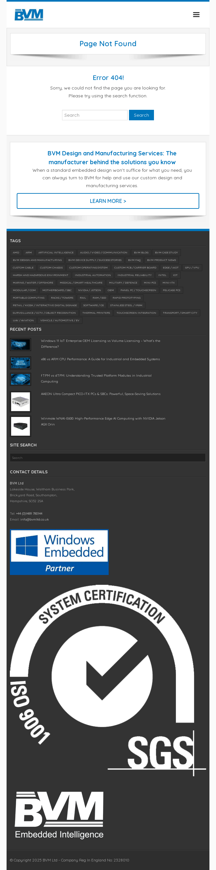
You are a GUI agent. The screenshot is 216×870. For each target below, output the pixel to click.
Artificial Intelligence (56, 252)
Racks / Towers (62, 297)
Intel (162, 275)
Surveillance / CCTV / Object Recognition (44, 312)
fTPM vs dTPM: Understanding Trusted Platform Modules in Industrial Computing (96, 378)
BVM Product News (161, 260)
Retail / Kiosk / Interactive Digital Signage (45, 305)
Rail (83, 297)
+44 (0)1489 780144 (29, 513)
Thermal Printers (96, 312)
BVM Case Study (166, 252)
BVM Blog (141, 252)
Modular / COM (24, 290)
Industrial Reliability (135, 275)
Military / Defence (123, 282)
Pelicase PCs (171, 290)
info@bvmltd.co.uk (34, 519)
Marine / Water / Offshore (33, 282)
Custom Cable (23, 267)
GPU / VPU (192, 267)
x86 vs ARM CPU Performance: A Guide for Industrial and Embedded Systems (100, 359)
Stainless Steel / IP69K (126, 305)
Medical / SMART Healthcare (81, 282)
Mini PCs (150, 282)
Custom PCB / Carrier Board (135, 267)
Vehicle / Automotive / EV (59, 320)
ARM (29, 252)
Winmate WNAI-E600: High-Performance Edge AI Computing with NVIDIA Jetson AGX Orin (103, 421)
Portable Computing (28, 297)
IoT (175, 275)
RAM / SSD (99, 297)
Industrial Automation (93, 275)
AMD (16, 252)
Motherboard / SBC (57, 290)
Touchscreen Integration (136, 312)
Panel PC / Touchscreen (138, 290)
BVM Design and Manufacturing (37, 260)
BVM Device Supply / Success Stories (94, 260)
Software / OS (93, 305)
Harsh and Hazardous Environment (40, 275)
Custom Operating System (88, 267)
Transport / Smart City (180, 312)
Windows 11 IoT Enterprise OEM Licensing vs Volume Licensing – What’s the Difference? (100, 344)
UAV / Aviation (23, 320)
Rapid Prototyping (126, 297)
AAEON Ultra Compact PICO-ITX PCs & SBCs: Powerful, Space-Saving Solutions (101, 394)
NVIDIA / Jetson (89, 290)
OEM (111, 290)
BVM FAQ (134, 260)
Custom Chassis (51, 267)
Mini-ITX (168, 282)
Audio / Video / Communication (103, 252)
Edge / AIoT (171, 267)
